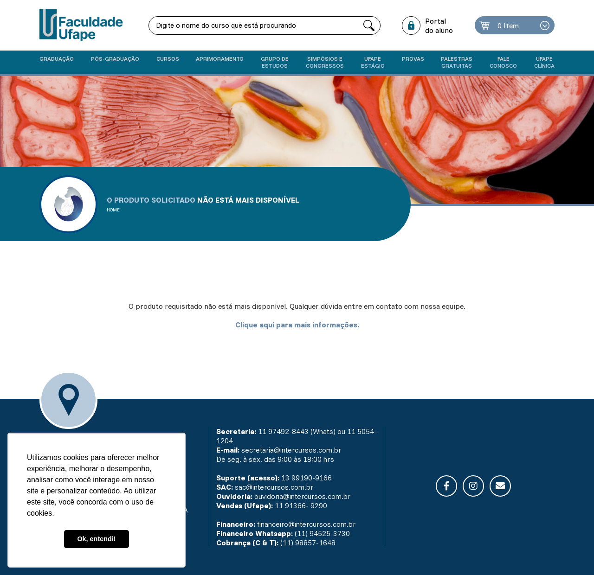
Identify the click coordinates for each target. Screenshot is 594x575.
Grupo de (275, 62)
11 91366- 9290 (301, 505)
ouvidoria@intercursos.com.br (304, 496)
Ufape (373, 62)
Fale (503, 62)
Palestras (456, 62)
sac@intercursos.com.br (275, 487)
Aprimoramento (220, 58)
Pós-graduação (115, 58)
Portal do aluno (439, 25)
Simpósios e (325, 62)
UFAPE (544, 62)
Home (113, 210)
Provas (413, 58)
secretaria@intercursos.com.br (293, 449)
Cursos (167, 58)
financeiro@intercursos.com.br (308, 524)
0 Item (509, 25)
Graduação (56, 58)
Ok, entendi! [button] (96, 539)
